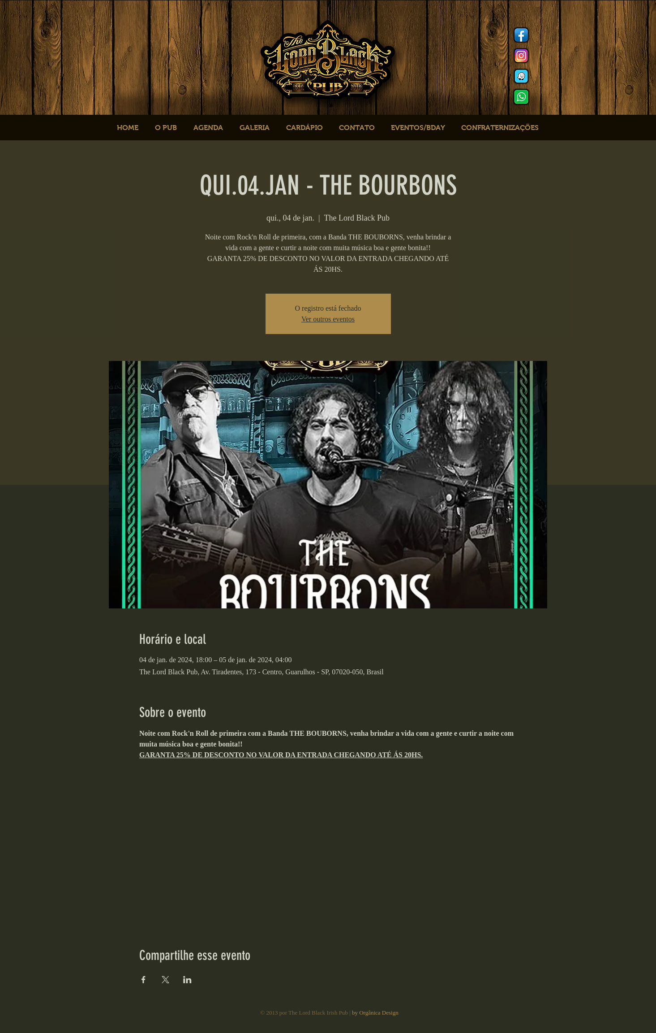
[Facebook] (521, 35)
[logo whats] (521, 96)
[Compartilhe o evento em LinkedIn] (187, 979)
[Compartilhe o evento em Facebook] (143, 979)
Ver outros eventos (328, 319)
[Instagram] (521, 55)
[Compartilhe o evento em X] (165, 979)
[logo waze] (521, 76)
